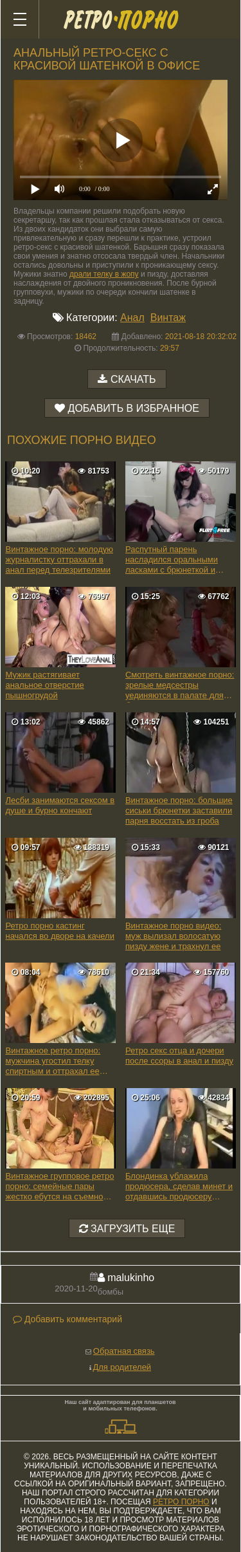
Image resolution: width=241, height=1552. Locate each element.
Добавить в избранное (133, 408)
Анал (132, 317)
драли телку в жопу (104, 274)
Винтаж (168, 317)
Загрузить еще (127, 1228)
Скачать (133, 379)
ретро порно (181, 1501)
